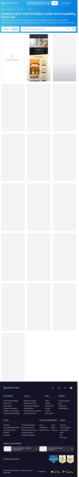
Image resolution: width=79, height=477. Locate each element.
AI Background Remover (29, 430)
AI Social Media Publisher (11, 427)
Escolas (47, 411)
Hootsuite (54, 430)
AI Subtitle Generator (28, 425)
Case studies (7, 406)
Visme (53, 425)
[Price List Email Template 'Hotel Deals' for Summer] (64, 207)
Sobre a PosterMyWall (10, 401)
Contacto (63, 425)
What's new (7, 403)
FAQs (61, 432)
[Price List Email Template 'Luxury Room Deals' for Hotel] (13, 157)
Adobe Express (44, 430)
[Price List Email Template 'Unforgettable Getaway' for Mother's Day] (13, 356)
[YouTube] (71, 388)
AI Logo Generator (27, 432)
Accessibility (64, 430)
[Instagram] (59, 388)
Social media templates (31, 406)
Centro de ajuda (65, 427)
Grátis (47, 401)
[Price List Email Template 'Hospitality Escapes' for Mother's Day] (38, 207)
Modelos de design (30, 401)
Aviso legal (63, 437)
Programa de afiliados (10, 408)
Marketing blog (63, 408)
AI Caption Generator (28, 435)
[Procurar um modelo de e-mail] (44, 29)
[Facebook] (53, 388)
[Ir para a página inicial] (8, 3)
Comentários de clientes (11, 413)
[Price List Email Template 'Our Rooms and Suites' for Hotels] (13, 107)
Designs (6, 29)
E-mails (15, 29)
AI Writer (6, 432)
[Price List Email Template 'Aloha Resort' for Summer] (64, 57)
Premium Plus (49, 406)
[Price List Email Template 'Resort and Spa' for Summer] (38, 107)
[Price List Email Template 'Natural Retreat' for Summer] (13, 306)
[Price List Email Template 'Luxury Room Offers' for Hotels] (13, 207)
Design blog (62, 406)
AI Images (6, 435)
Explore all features (30, 413)
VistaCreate (43, 427)
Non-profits (49, 413)
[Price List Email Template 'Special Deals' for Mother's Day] (38, 157)
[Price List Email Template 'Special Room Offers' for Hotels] (64, 107)
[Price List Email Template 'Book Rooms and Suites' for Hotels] (38, 57)
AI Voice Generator (27, 427)
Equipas (47, 408)
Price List (21, 9)
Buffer (53, 427)
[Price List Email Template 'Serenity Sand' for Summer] (64, 157)
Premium (48, 403)
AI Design (6, 425)
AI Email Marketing (9, 430)
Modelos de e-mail (7, 9)
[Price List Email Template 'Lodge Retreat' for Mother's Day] (38, 306)
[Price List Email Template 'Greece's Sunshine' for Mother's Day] (38, 257)
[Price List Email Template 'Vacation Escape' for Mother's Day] (64, 306)
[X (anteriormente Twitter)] (65, 388)
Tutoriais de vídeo (64, 401)
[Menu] (74, 3)
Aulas (60, 403)
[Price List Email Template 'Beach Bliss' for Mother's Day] (13, 257)
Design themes (29, 408)
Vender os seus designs (11, 411)
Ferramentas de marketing (32, 411)
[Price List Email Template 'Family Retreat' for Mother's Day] (64, 257)
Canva (41, 425)
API (61, 435)
